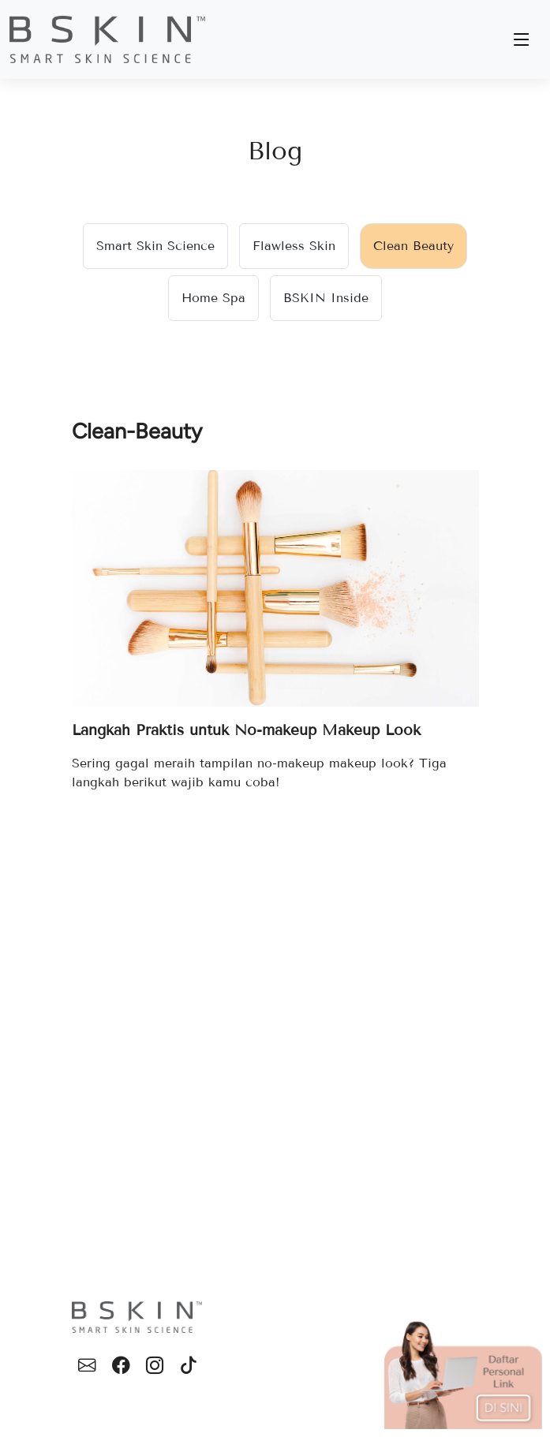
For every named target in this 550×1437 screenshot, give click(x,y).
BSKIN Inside (326, 297)
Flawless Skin (294, 245)
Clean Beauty (413, 245)
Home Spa (213, 297)
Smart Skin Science (155, 245)
